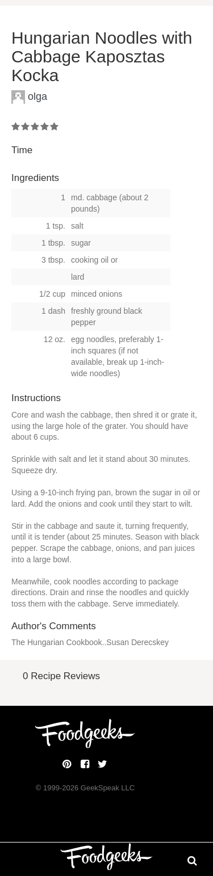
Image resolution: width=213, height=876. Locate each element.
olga (37, 96)
